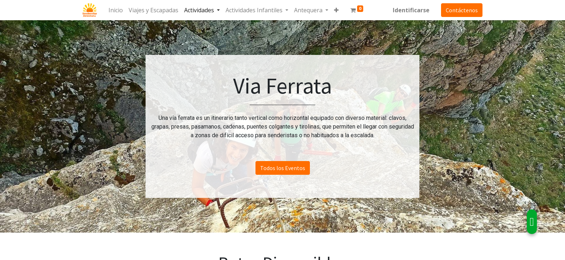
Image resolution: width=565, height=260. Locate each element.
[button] (336, 10)
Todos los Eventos (282, 168)
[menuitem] (116, 10)
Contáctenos (462, 10)
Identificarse (411, 10)
